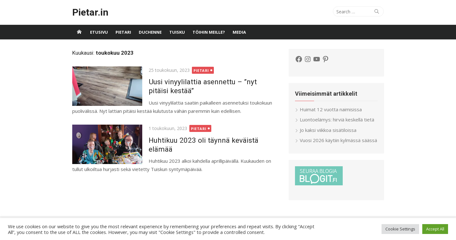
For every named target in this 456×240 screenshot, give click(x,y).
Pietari (123, 32)
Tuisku (177, 32)
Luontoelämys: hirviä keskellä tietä (337, 119)
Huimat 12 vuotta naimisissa (331, 109)
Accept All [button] (435, 229)
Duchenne (150, 32)
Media (239, 32)
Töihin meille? (209, 32)
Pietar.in (90, 12)
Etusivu (99, 32)
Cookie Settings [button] (400, 229)
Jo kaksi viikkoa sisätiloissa (328, 130)
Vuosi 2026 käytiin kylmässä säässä (338, 140)
